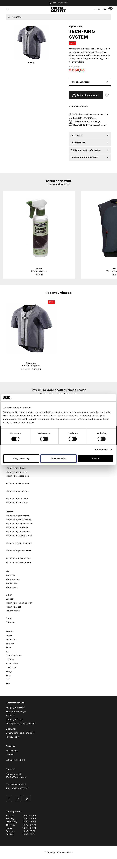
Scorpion (10, 643)
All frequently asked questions (20, 723)
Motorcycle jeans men (16, 472)
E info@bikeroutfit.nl (16, 784)
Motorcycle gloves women (18, 550)
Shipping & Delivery (15, 707)
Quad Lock (11, 667)
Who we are (11, 750)
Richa (8, 675)
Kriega (9, 671)
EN (99, 9)
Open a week (58, 3)
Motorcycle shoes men (17, 502)
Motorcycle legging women (19, 535)
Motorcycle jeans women (18, 531)
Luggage (10, 599)
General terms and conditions (20, 733)
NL (95, 9)
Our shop (10, 769)
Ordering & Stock (14, 719)
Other (9, 595)
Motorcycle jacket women (18, 519)
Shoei (8, 647)
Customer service (15, 702)
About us (10, 746)
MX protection (13, 579)
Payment (10, 715)
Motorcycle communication (19, 603)
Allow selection (58, 458)
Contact (10, 754)
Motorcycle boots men (17, 498)
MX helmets (11, 583)
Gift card (10, 622)
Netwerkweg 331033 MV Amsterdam (16, 775)
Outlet (9, 618)
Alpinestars (75, 26)
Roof (8, 683)
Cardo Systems (13, 655)
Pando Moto (12, 663)
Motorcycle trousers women (19, 523)
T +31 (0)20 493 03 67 (17, 788)
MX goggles (11, 587)
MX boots (10, 575)
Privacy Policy (13, 737)
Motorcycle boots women (18, 558)
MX (7, 571)
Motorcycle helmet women (19, 543)
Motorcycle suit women (17, 527)
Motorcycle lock (13, 607)
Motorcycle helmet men (17, 483)
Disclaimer (11, 729)
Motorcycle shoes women (18, 562)
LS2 (8, 679)
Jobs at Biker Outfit (15, 760)
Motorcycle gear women (17, 515)
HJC (8, 651)
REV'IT (9, 635)
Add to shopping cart (84, 95)
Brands (9, 631)
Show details (101, 449)
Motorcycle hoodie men (17, 476)
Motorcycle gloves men (17, 491)
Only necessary (21, 458)
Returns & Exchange (16, 711)
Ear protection (13, 611)
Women (10, 511)
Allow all (95, 458)
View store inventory (79, 106)
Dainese (10, 659)
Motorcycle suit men (16, 468)
